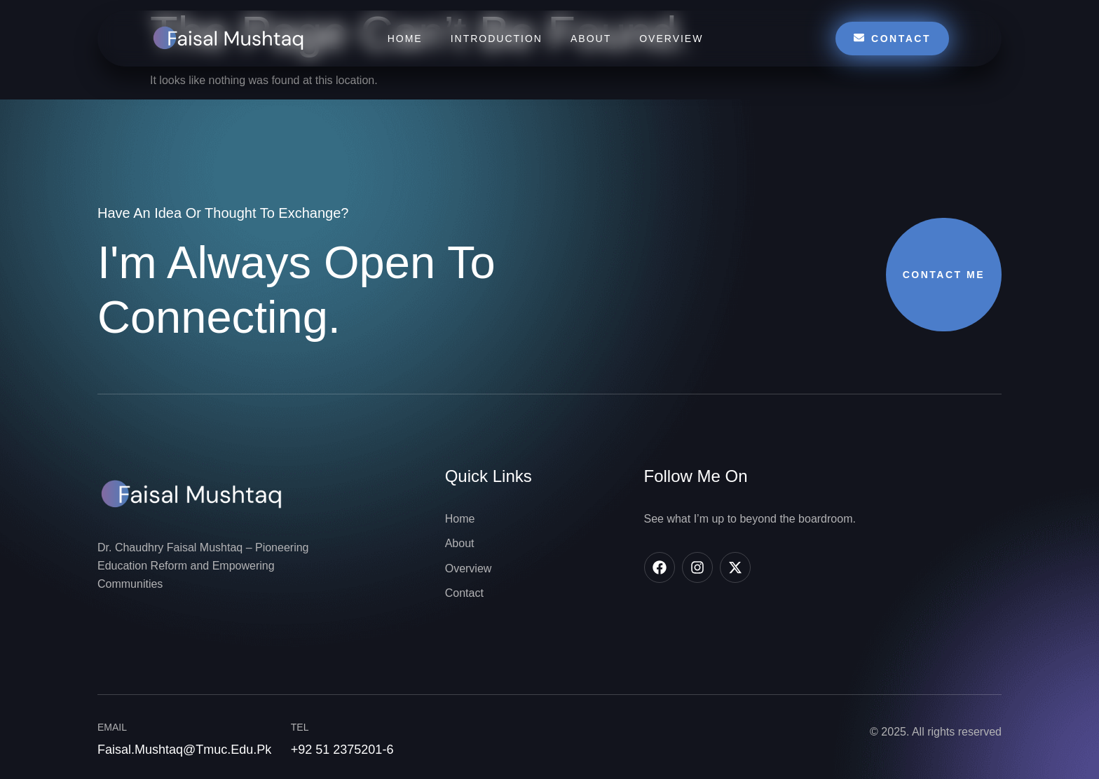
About (591, 38)
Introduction (496, 38)
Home (405, 38)
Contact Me (944, 274)
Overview (671, 38)
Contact (892, 37)
